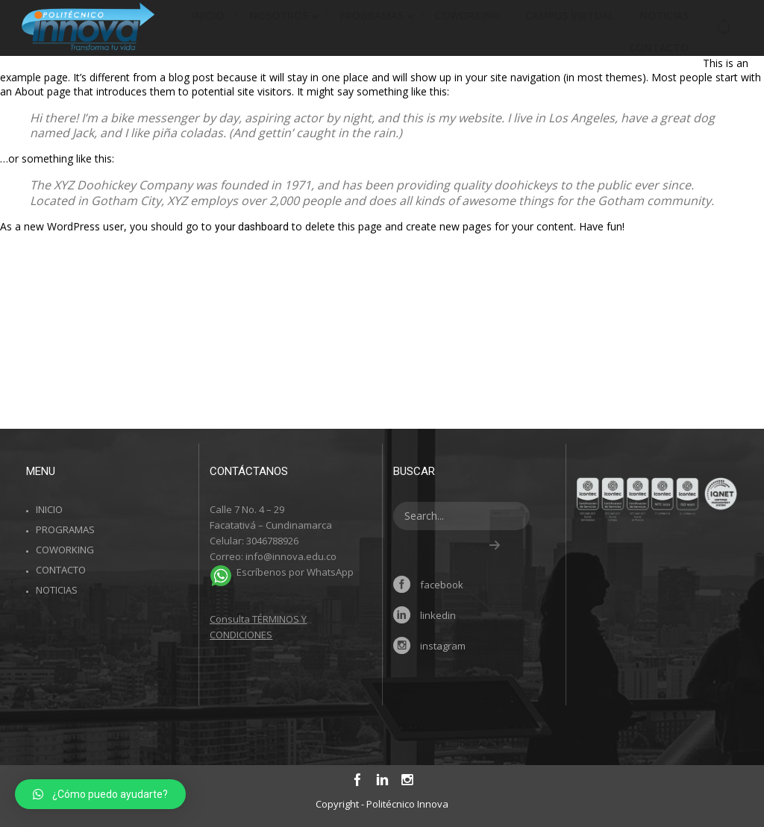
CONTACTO (61, 569)
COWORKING (65, 549)
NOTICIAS (57, 590)
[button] (100, 794)
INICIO (49, 509)
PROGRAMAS (65, 529)
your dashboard (252, 227)
